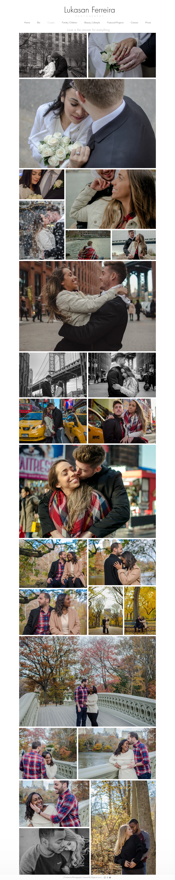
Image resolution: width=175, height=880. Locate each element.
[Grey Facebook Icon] (107, 877)
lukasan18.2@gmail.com (92, 877)
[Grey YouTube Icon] (110, 877)
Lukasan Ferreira (89, 10)
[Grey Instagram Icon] (104, 877)
